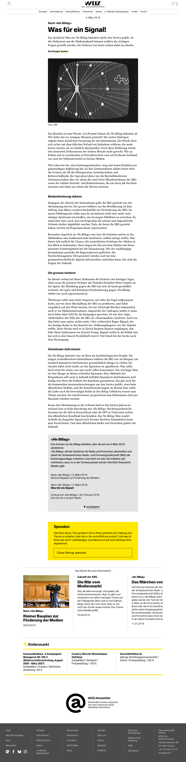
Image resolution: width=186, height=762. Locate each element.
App (8, 740)
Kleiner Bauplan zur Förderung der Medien (93, 476)
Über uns (102, 735)
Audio (135, 11)
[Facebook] (13, 752)
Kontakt (101, 730)
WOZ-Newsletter (99, 698)
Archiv (144, 11)
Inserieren (71, 740)
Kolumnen (88, 11)
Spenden (102, 745)
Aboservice (72, 735)
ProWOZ (102, 750)
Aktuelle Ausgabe (14, 735)
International (56, 11)
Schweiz (43, 11)
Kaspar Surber (60, 51)
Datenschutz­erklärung (134, 739)
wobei (99, 11)
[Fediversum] (8, 752)
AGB (130, 745)
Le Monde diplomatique (117, 11)
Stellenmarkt (38, 644)
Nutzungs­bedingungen (134, 731)
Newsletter (11, 745)
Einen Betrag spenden (71, 552)
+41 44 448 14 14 (168, 749)
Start (8, 730)
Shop (69, 750)
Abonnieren (72, 730)
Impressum (133, 750)
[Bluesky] (19, 752)
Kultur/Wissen (73, 11)
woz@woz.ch (165, 753)
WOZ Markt (72, 745)
